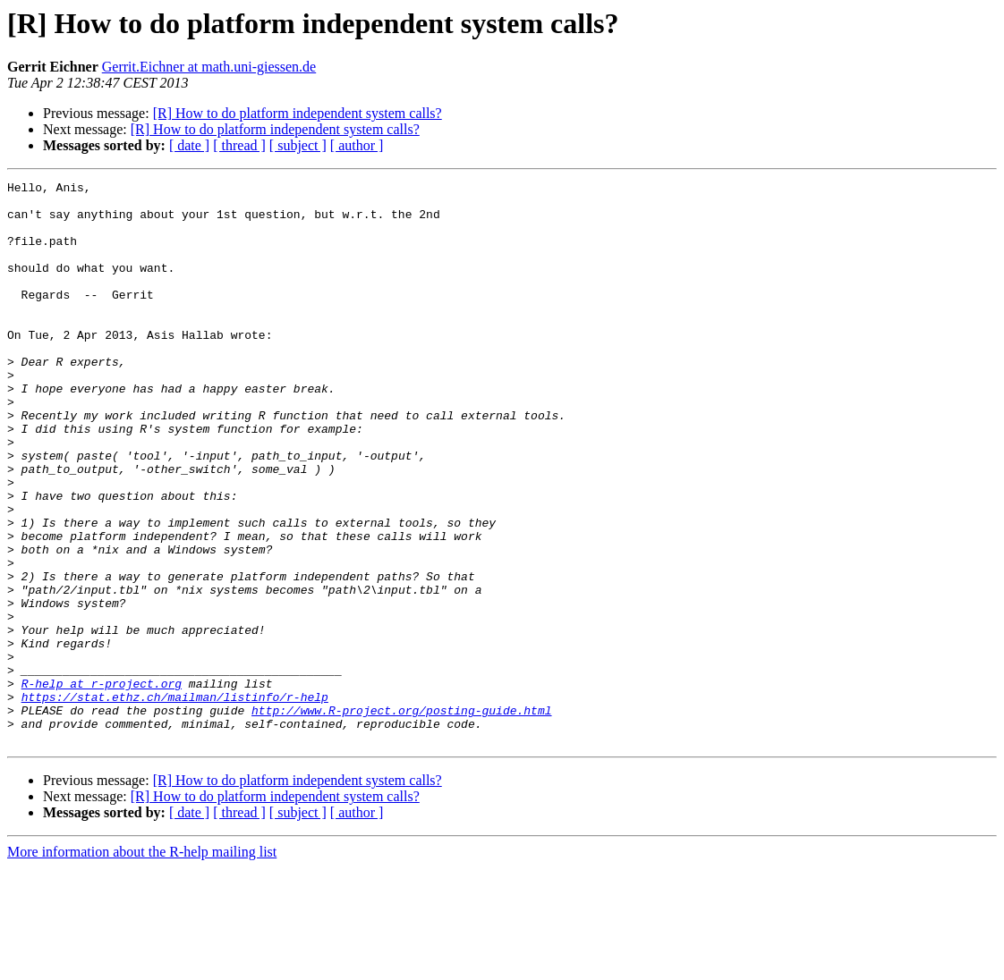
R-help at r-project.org (101, 785)
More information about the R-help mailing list (142, 964)
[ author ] (357, 145)
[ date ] (189, 145)
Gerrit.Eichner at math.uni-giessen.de (209, 66)
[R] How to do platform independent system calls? (297, 113)
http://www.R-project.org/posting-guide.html (401, 817)
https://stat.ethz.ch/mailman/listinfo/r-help (174, 801)
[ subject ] (298, 145)
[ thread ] (239, 145)
